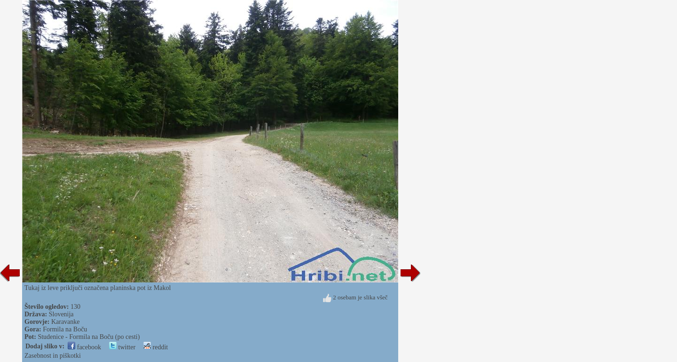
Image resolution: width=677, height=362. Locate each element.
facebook (84, 347)
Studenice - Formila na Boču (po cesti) (89, 336)
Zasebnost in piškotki (52, 355)
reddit (155, 347)
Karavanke (65, 321)
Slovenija (61, 314)
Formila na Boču (65, 329)
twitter (122, 347)
